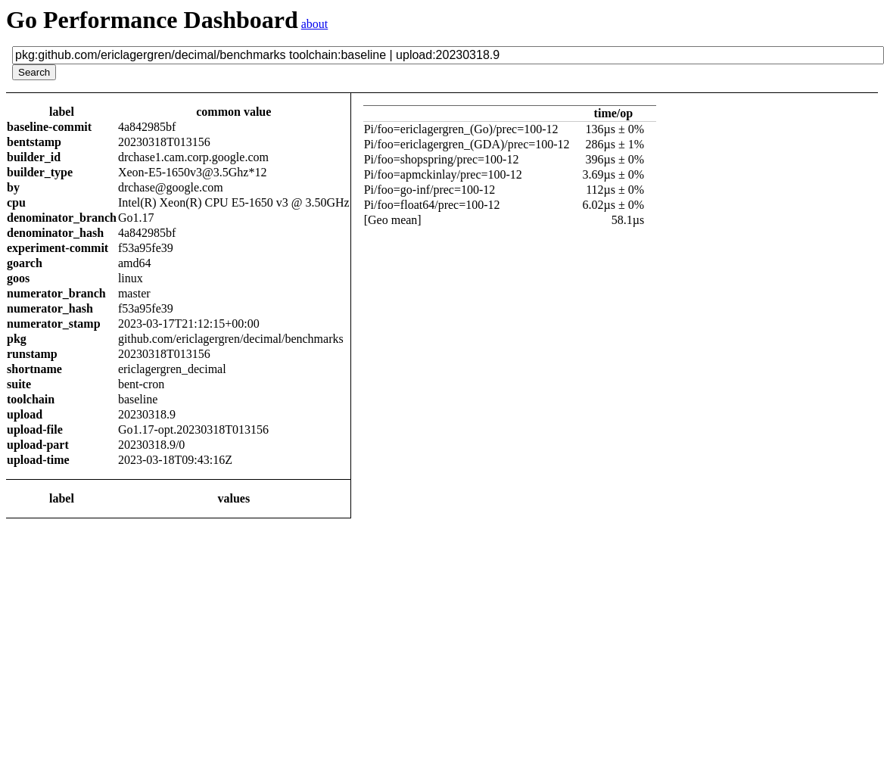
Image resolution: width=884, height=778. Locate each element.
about (314, 23)
